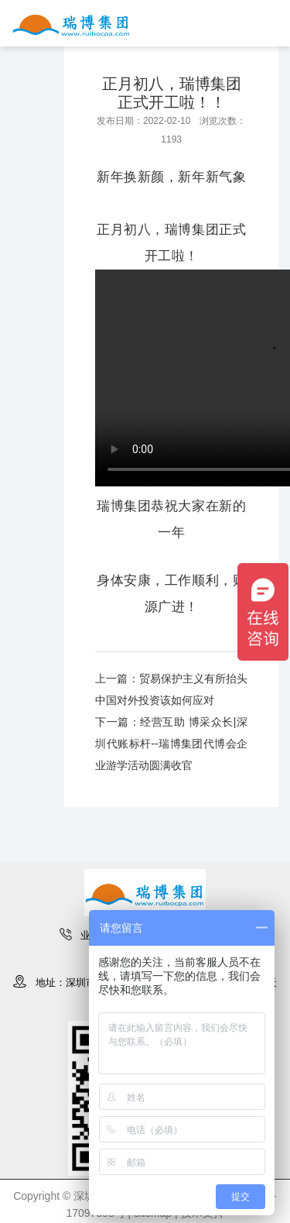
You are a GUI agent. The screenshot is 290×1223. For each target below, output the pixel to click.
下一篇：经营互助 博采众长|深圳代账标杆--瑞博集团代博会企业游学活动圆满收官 (171, 743)
